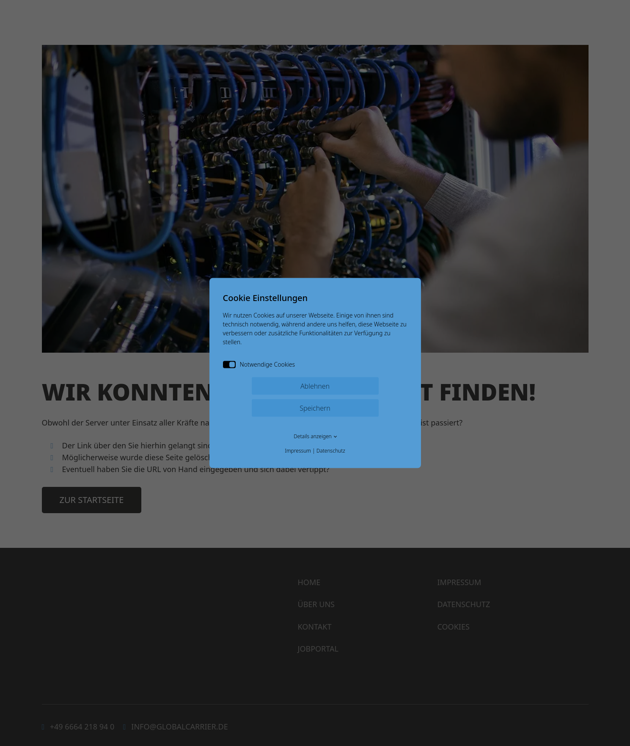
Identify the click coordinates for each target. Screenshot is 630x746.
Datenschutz (330, 450)
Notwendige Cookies (259, 364)
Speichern (315, 408)
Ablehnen (315, 386)
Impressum (298, 450)
